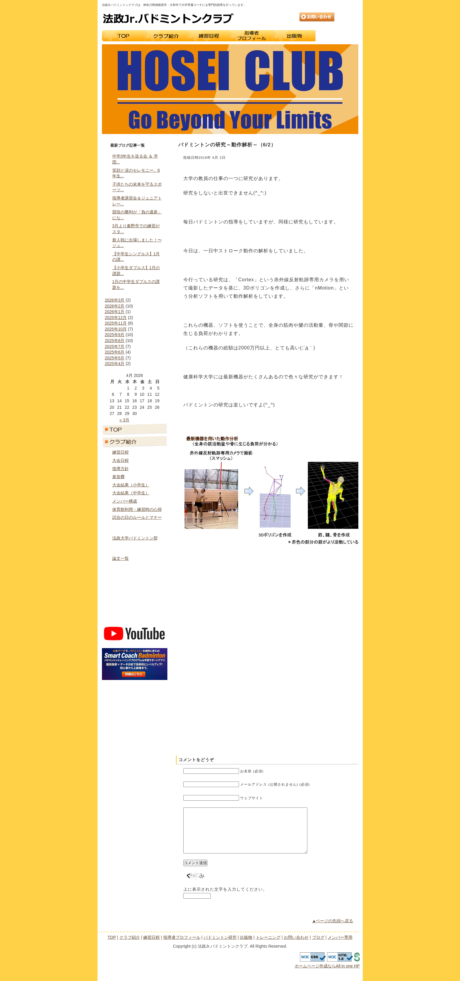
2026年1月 (115, 311)
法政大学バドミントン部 (135, 538)
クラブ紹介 (166, 35)
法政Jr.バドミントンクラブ (168, 18)
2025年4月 (115, 363)
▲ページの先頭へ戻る (332, 929)
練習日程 (208, 35)
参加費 (118, 476)
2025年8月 (115, 340)
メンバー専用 (134, 618)
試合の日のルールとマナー (137, 517)
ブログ (134, 605)
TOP (123, 35)
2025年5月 (115, 358)
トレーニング (337, 35)
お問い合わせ (317, 17)
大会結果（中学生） (130, 492)
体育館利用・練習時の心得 (137, 509)
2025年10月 (116, 329)
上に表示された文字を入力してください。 (225, 898)
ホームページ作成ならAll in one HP (327, 974)
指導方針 (120, 468)
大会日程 (120, 460)
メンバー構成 (124, 501)
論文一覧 (120, 558)
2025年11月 (116, 323)
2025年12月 (116, 317)
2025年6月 (115, 352)
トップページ (134, 429)
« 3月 (124, 420)
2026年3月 (115, 300)
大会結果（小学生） (130, 485)
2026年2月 (115, 306)
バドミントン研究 (134, 547)
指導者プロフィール (251, 35)
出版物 (294, 35)
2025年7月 (115, 346)
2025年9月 (115, 334)
